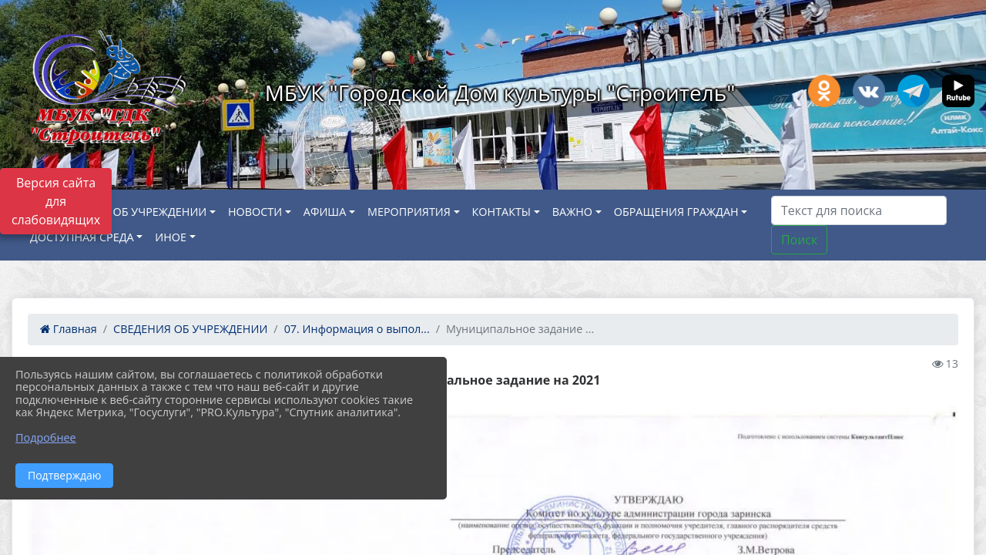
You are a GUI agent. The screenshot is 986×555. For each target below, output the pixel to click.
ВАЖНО (572, 211)
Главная (68, 328)
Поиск (799, 239)
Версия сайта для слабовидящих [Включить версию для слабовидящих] (56, 201)
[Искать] (859, 210)
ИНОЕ (170, 237)
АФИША (325, 211)
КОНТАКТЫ (502, 211)
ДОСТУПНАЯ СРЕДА (82, 237)
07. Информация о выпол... (357, 328)
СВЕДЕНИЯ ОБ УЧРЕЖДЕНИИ (129, 211)
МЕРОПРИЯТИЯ (409, 211)
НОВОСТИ (255, 211)
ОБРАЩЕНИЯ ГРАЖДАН (676, 211)
